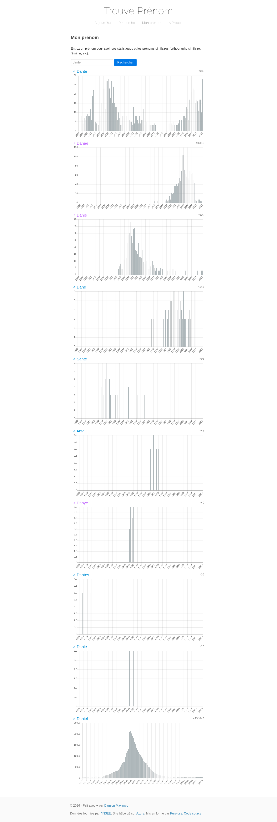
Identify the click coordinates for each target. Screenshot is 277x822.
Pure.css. (176, 813)
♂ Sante (80, 359)
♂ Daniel (80, 719)
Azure (140, 813)
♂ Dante (80, 71)
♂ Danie (80, 647)
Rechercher (125, 62)
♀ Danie (80, 215)
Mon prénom (152, 23)
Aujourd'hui (103, 23)
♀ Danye (80, 503)
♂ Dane (79, 287)
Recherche (127, 23)
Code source (192, 813)
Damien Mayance (116, 805)
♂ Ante (79, 431)
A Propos (175, 23)
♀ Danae (80, 143)
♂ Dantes (81, 575)
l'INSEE (105, 813)
